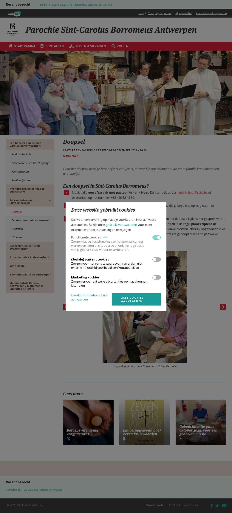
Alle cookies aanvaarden (132, 299)
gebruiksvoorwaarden (121, 225)
